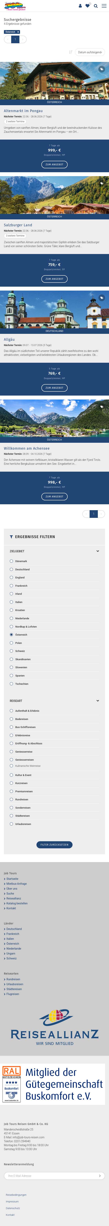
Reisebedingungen (16, 1194)
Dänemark (21, 561)
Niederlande (22, 618)
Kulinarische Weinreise (27, 765)
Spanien (20, 675)
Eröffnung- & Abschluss (28, 743)
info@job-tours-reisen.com (28, 1137)
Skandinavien (23, 659)
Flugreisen (12, 994)
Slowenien (21, 667)
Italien (18, 602)
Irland (18, 593)
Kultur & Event (23, 775)
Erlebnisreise (22, 735)
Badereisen (21, 719)
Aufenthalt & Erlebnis (27, 710)
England (20, 577)
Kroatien (20, 610)
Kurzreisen (21, 783)
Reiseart (54, 700)
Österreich (10, 32)
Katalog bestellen (17, 903)
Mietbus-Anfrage (16, 883)
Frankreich (21, 585)
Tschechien (21, 683)
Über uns (11, 888)
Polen (18, 643)
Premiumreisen (24, 791)
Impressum (12, 1201)
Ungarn (10, 953)
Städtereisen (22, 815)
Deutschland (22, 569)
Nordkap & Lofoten (26, 626)
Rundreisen (21, 799)
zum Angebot (55, 164)
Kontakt (11, 908)
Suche (10, 893)
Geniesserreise (23, 751)
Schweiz (20, 651)
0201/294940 (22, 1141)
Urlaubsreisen (23, 824)
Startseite (12, 878)
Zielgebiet (54, 551)
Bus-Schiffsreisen (25, 727)
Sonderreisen (22, 807)
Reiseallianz (13, 898)
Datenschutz (13, 1208)
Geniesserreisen (24, 759)
